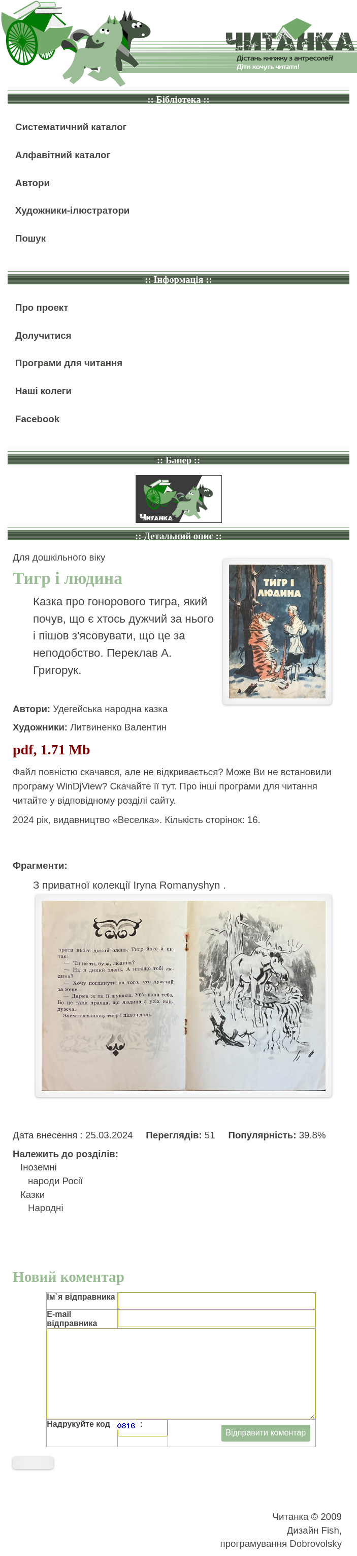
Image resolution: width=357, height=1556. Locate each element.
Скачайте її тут (142, 786)
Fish (330, 1530)
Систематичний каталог (70, 127)
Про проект (41, 307)
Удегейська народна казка (110, 708)
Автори (32, 183)
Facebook (37, 419)
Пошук (30, 238)
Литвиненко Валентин (118, 727)
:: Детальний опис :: (178, 536)
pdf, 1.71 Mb (51, 749)
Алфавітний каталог (62, 155)
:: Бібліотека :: (178, 99)
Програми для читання (68, 363)
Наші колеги (43, 391)
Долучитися (43, 335)
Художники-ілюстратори (72, 210)
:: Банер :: (178, 460)
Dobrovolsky (315, 1543)
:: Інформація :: (178, 279)
